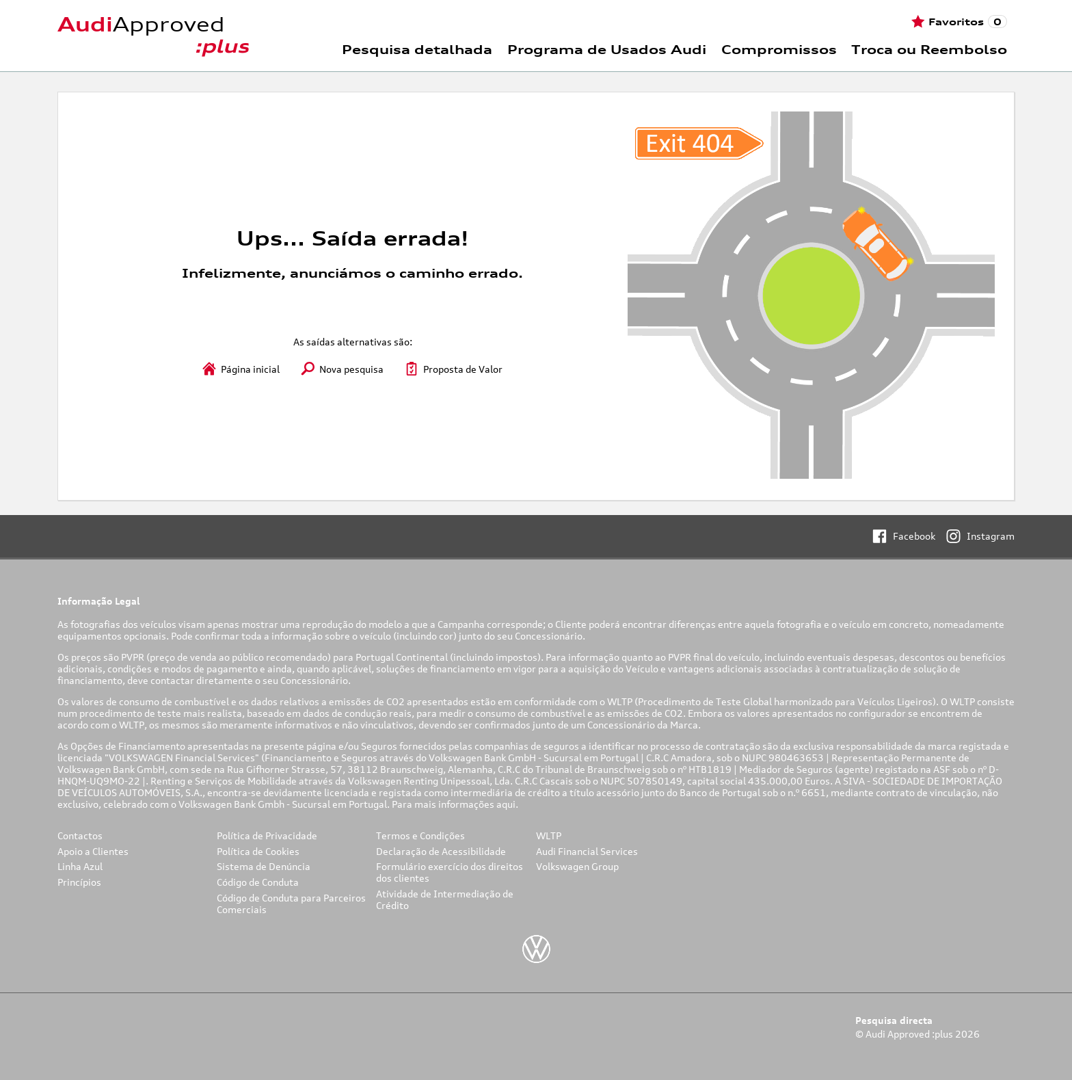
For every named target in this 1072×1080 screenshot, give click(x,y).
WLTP (548, 835)
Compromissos (779, 49)
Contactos (80, 835)
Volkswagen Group (577, 866)
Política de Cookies (258, 851)
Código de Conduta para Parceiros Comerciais (291, 903)
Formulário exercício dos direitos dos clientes (449, 872)
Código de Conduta (258, 882)
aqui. (508, 804)
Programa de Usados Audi (606, 49)
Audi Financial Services (587, 851)
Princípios (79, 882)
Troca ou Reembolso (929, 49)
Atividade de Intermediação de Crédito (444, 899)
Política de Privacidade (267, 835)
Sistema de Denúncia (263, 866)
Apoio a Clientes (93, 851)
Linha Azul (80, 866)
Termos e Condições (420, 835)
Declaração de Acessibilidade (441, 851)
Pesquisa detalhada (417, 49)
